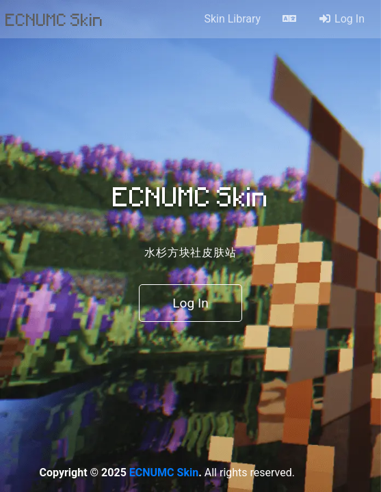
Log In (341, 18)
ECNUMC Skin (54, 19)
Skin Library (232, 18)
